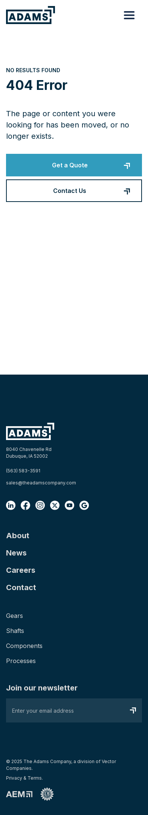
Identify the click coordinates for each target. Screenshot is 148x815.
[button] (129, 15)
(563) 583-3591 (23, 471)
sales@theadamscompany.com (41, 483)
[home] (30, 15)
